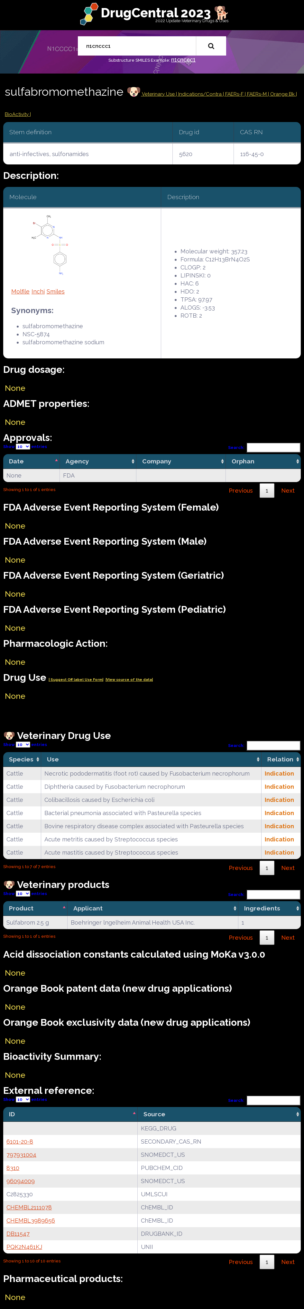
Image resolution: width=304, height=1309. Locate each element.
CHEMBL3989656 (30, 1220)
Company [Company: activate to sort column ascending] (156, 461)
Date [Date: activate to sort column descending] (16, 461)
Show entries (25, 447)
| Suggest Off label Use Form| (76, 680)
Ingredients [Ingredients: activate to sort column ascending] (262, 908)
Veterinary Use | (159, 94)
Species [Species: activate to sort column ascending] (21, 759)
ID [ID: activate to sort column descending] (12, 1114)
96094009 (20, 1181)
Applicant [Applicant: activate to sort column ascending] (88, 908)
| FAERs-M (256, 94)
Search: (264, 447)
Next (288, 490)
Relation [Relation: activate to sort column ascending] (280, 759)
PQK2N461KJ (24, 1246)
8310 (12, 1167)
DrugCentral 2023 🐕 (165, 12)
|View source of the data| (129, 680)
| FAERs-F (234, 94)
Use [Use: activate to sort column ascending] (53, 759)
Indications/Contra (200, 94)
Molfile (20, 291)
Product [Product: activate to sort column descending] (21, 908)
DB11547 (18, 1233)
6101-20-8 (19, 1141)
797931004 (21, 1154)
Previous (241, 490)
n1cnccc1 (183, 59)
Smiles (56, 291)
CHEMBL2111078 (29, 1207)
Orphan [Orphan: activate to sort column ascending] (243, 461)
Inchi (38, 291)
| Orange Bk (282, 94)
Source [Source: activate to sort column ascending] (154, 1114)
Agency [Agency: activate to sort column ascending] (77, 461)
